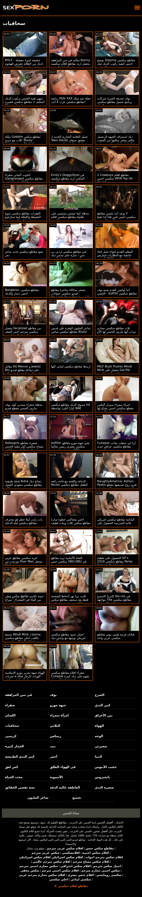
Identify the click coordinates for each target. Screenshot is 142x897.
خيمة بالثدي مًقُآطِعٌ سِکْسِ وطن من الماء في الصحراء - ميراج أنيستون (24, 599)
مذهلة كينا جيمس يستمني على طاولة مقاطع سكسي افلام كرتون (70, 217)
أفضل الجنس (105, 822)
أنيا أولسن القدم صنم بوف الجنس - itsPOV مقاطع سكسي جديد (117, 293)
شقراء (10, 705)
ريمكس (55, 736)
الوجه (99, 736)
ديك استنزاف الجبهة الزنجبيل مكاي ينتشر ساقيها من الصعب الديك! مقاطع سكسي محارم (115, 140)
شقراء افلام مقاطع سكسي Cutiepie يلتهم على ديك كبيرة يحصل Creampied (70, 676)
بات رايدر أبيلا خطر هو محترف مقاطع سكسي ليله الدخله (23, 521)
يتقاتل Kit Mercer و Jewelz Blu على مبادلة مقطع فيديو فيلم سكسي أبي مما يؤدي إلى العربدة (23, 372)
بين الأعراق (103, 715)
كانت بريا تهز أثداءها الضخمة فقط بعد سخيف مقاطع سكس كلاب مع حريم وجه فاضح (69, 599)
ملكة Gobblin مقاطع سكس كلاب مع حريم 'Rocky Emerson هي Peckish (23, 140)
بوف (53, 695)
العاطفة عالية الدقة (65, 787)
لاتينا (98, 756)
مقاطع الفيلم (59, 822)
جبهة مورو (58, 705)
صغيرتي (101, 746)
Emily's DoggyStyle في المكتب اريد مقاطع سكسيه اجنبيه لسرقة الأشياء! (67, 178)
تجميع (76, 797)
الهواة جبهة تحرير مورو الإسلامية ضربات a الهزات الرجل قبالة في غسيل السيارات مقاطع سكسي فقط (25, 678)
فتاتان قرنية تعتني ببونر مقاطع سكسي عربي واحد (115, 636)
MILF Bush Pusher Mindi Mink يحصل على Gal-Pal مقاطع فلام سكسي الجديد (114, 370)
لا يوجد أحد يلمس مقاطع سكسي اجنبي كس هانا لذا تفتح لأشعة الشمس (116, 217)
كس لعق (11, 767)
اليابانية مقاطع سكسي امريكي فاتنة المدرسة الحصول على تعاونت (115, 523)
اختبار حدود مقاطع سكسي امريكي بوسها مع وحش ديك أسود (68, 638)
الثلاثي (55, 726)
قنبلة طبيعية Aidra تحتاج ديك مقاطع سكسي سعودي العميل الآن (23, 484)
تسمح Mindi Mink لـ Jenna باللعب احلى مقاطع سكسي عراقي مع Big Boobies (23, 638)
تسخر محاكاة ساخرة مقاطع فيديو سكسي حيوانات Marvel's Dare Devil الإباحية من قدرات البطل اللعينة (70, 295)
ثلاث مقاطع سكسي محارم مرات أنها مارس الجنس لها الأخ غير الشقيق (116, 331)
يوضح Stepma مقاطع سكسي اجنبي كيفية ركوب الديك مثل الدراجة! (116, 63)
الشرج (99, 695)
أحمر (53, 756)
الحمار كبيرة (14, 746)
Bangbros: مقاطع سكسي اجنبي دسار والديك (22, 291)
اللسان (10, 715)
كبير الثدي (102, 705)
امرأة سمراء (59, 715)
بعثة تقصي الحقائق (20, 787)
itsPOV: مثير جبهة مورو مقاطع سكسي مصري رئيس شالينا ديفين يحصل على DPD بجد (70, 446)
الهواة (99, 726)
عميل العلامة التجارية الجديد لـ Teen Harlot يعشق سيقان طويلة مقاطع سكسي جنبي (69, 140)
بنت (53, 746)
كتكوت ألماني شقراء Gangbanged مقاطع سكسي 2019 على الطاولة (24, 178)
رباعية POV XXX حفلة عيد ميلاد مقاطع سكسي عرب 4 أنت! (71, 100)
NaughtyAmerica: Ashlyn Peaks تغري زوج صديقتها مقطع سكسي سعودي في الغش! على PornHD (117, 486)
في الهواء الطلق (63, 767)
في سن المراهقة (18, 695)
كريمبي (10, 736)
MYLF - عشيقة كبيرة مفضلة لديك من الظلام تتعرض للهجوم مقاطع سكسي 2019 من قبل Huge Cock (24, 65)
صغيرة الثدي (104, 787)
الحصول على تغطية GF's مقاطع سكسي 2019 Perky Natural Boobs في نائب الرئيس (114, 563)
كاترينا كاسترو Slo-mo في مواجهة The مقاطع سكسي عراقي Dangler (114, 599)
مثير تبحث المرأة (57, 831)
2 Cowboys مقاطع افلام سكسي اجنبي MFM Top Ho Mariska (115, 178)
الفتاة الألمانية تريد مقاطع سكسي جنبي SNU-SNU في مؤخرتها (68, 561)
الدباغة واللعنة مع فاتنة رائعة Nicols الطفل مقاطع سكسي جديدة (69, 484)
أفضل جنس (100, 831)
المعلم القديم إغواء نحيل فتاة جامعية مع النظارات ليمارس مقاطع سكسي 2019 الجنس (115, 255)
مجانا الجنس (71, 813)
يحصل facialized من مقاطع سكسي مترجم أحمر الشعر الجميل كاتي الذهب (23, 331)
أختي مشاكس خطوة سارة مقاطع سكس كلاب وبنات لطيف (70, 521)
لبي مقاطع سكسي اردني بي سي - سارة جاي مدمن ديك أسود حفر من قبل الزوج (68, 255)
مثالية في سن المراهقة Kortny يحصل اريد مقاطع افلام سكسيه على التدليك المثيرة (70, 63)
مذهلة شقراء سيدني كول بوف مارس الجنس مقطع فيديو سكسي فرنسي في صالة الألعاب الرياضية (23, 410)
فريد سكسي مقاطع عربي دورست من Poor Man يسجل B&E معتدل (23, 561)
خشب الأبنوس (106, 767)
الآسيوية (56, 777)
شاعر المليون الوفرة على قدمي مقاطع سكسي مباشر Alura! (70, 329)
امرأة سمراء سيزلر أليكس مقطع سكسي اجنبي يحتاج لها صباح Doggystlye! (115, 408)
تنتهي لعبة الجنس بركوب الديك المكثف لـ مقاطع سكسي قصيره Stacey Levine (25, 102)
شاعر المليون (37, 797)
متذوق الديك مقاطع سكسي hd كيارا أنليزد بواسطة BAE (70, 406)
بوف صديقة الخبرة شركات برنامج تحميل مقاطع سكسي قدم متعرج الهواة (114, 102)
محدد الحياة (13, 777)
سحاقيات (12, 726)
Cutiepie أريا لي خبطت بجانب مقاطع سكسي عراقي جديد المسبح (116, 446)
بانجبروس (102, 777)
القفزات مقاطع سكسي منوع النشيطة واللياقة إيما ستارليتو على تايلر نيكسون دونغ (23, 217)
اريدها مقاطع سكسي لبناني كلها (70, 366)
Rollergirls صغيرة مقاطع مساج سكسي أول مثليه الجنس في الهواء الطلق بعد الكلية (24, 446)
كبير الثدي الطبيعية (19, 756)
